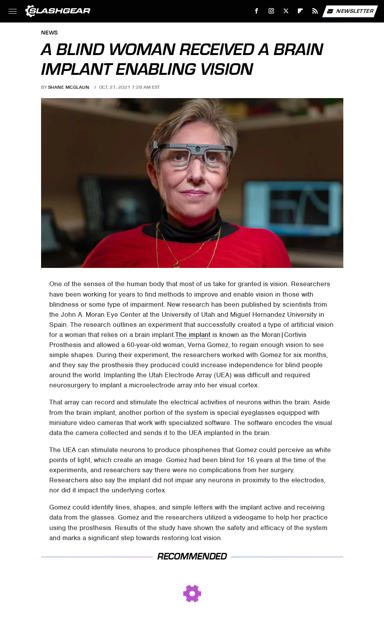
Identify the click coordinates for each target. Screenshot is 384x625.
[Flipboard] (300, 11)
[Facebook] (256, 11)
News (49, 33)
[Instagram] (271, 11)
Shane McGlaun (69, 87)
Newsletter (349, 11)
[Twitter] (285, 11)
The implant (192, 334)
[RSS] (315, 11)
